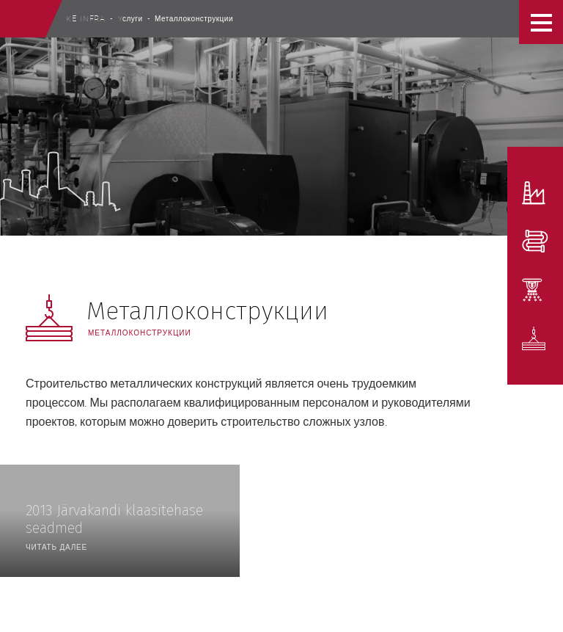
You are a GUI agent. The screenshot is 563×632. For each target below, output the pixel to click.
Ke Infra (86, 18)
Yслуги (130, 18)
